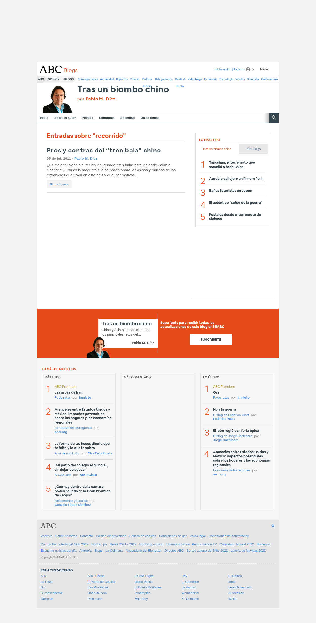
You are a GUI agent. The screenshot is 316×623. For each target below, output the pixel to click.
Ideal (231, 581)
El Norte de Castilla (101, 581)
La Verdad (188, 587)
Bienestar (253, 79)
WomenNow (190, 593)
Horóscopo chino (151, 544)
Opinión (53, 79)
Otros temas (150, 118)
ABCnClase (88, 475)
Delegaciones (164, 79)
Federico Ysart (224, 419)
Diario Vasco (144, 581)
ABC (41, 79)
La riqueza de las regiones (73, 428)
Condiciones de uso (173, 536)
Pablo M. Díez (85, 158)
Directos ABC (174, 550)
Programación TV (204, 544)
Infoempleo (142, 593)
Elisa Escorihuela (100, 453)
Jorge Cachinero (225, 440)
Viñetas (240, 79)
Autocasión (236, 593)
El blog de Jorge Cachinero (232, 436)
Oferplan (47, 598)
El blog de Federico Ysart (231, 415)
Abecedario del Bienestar (143, 550)
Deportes (122, 79)
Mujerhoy (141, 598)
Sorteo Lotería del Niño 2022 (207, 550)
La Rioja (47, 581)
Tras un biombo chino (123, 89)
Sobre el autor (65, 118)
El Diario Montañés (148, 587)
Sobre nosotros (66, 536)
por (96, 99)
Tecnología (226, 79)
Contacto (86, 536)
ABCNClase (63, 475)
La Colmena (114, 550)
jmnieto (85, 397)
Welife (232, 598)
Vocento (46, 536)
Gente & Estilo (180, 80)
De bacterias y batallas (71, 501)
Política (87, 118)
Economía (210, 79)
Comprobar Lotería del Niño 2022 (64, 544)
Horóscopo (99, 544)
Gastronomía (269, 79)
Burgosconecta (51, 593)
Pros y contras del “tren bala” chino (104, 151)
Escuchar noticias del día (59, 550)
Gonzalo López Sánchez (73, 505)
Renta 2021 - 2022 (123, 544)
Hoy (184, 576)
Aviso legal (198, 536)
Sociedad (127, 118)
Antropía (85, 550)
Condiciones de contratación (229, 536)
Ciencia (134, 79)
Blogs (69, 79)
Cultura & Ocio (147, 80)
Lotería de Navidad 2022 (248, 550)
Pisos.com (95, 598)
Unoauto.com (97, 593)
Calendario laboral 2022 (237, 544)
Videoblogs (195, 79)
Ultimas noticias (177, 544)
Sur (43, 587)
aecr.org (61, 432)
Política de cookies (142, 536)
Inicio (44, 118)
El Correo (235, 576)
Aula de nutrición (67, 453)
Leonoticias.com (240, 587)
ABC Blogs (253, 149)
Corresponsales (88, 79)
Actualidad (107, 79)
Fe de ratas (63, 397)
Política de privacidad (111, 536)
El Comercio (190, 581)
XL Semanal (190, 598)
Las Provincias (98, 587)
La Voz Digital (144, 576)
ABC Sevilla (96, 576)
